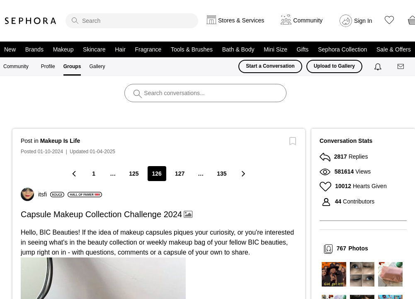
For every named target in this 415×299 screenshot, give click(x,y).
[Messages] (401, 66)
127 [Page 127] (179, 173)
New (10, 49)
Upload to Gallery (334, 66)
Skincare (94, 49)
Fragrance (148, 49)
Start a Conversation (270, 66)
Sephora (30, 20)
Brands (34, 49)
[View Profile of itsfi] (51, 194)
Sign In (363, 20)
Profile (48, 66)
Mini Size (275, 49)
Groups (72, 66)
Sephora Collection (342, 49)
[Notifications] (379, 66)
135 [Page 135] (221, 173)
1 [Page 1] (93, 173)
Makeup (63, 49)
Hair (120, 49)
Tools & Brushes (192, 49)
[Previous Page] (74, 173)
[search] (132, 20)
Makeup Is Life (60, 140)
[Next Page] (242, 173)
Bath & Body (238, 49)
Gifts (303, 49)
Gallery (97, 66)
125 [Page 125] (133, 173)
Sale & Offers (393, 49)
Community (16, 66)
